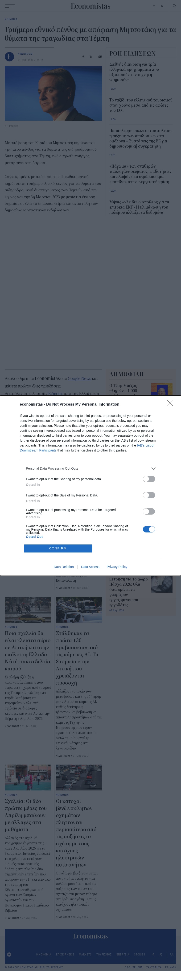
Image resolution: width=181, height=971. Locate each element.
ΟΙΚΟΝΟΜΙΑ (43, 954)
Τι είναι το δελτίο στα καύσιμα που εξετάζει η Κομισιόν (128, 550)
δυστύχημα (30, 424)
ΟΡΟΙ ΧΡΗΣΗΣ (134, 967)
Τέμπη (11, 424)
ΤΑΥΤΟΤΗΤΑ (154, 967)
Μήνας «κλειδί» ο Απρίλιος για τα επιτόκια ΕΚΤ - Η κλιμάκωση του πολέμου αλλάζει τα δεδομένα (139, 207)
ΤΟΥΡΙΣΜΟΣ (104, 954)
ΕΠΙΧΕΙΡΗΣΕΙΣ (65, 954)
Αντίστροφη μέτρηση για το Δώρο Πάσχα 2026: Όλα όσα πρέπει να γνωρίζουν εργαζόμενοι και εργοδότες (128, 590)
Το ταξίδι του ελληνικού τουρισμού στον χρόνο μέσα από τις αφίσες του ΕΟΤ (141, 105)
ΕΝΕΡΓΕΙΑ (122, 954)
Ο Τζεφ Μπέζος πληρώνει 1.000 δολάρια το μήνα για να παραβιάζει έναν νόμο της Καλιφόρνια (128, 396)
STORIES (139, 954)
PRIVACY (170, 967)
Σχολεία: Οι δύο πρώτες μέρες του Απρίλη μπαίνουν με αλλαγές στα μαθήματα (26, 815)
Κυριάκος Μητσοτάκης (61, 424)
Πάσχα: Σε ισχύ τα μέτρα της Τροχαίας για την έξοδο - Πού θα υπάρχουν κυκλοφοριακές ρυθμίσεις (26, 511)
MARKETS (85, 954)
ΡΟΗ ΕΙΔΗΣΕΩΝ (132, 53)
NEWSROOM (25, 54)
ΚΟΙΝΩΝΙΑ (11, 19)
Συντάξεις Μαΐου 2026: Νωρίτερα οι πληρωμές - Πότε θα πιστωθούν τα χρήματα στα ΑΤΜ (127, 518)
